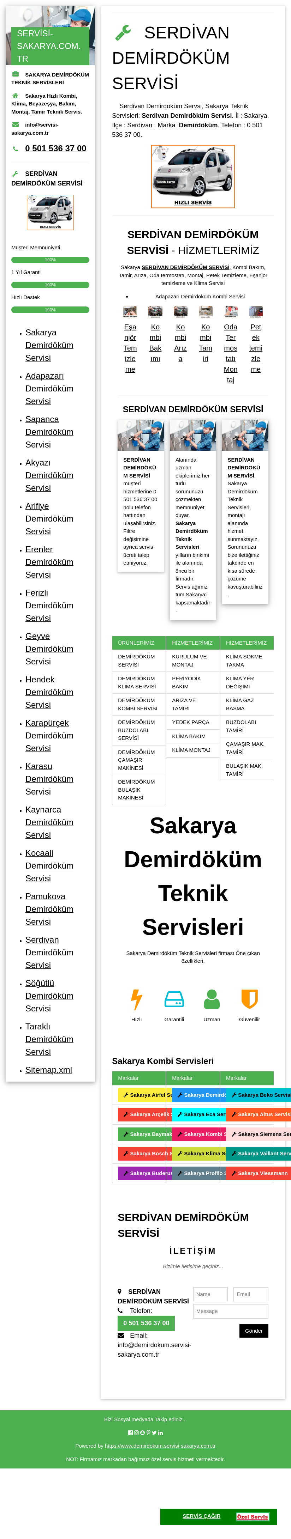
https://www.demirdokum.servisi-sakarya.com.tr (160, 1446)
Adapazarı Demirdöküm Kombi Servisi (200, 296)
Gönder (254, 1331)
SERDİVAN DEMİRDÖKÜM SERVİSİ (186, 267)
